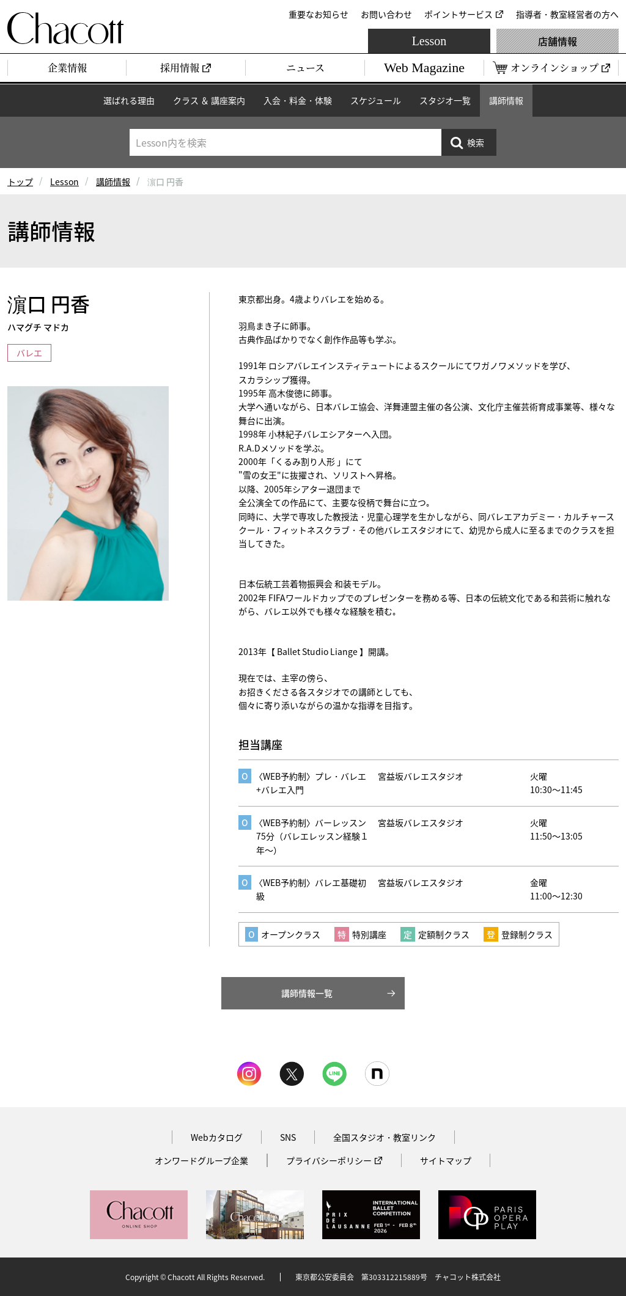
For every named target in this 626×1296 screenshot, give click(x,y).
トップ (20, 181)
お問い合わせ (386, 14)
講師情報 (506, 100)
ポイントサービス (458, 14)
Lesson (429, 41)
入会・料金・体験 (297, 100)
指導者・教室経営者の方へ (567, 14)
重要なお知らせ (318, 14)
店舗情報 (557, 41)
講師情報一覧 (307, 993)
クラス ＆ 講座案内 (209, 100)
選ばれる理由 (129, 100)
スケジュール (375, 100)
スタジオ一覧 (445, 100)
